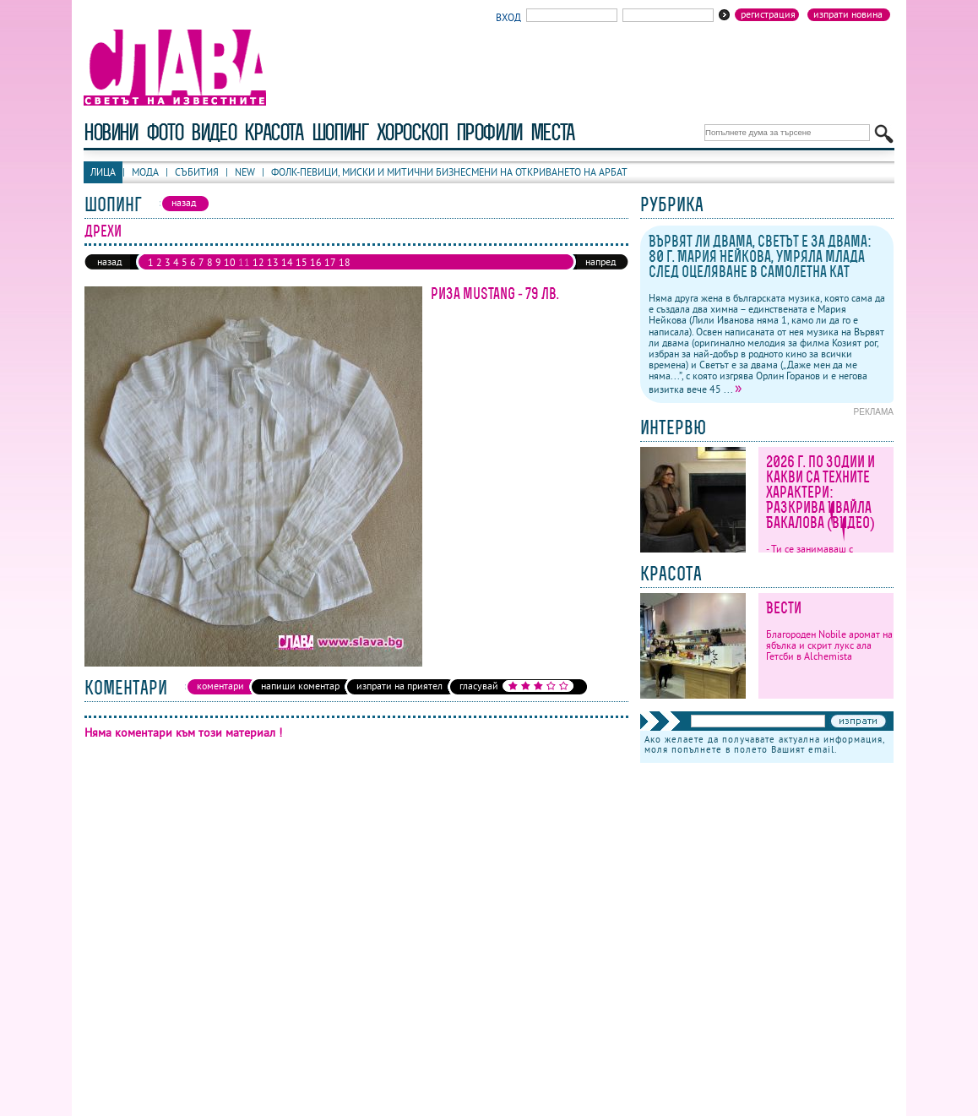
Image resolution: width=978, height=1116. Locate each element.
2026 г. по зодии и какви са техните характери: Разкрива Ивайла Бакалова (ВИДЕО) (820, 492)
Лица (103, 172)
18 (344, 262)
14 (287, 262)
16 (316, 262)
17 (330, 262)
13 (273, 262)
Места (552, 132)
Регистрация (768, 14)
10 (230, 262)
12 (258, 262)
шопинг (340, 132)
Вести (783, 608)
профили (489, 132)
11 (244, 262)
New (245, 172)
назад (109, 261)
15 (301, 262)
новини (111, 132)
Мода (145, 172)
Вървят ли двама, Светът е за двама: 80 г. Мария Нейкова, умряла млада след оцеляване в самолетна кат (760, 256)
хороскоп (412, 132)
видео (213, 132)
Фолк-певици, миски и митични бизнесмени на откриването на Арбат (449, 172)
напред (600, 261)
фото (164, 132)
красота (273, 132)
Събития (197, 172)
